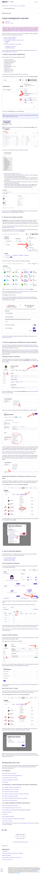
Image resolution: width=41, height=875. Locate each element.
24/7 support (4, 824)
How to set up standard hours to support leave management (13, 818)
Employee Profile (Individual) (9, 559)
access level (18, 33)
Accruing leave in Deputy (6, 812)
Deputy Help (7, 21)
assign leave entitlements (20, 684)
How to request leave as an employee (9, 773)
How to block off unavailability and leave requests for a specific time (14, 798)
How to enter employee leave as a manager (10, 789)
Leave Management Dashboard (10, 557)
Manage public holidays (6, 855)
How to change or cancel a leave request (9, 777)
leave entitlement (35, 391)
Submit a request (25, 841)
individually (7, 41)
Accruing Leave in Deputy (7, 337)
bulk (35, 345)
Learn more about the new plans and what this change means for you (24, 30)
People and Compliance (13, 5)
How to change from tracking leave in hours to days (11, 807)
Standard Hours (5, 453)
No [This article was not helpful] (23, 836)
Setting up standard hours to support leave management (12, 853)
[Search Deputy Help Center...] (20, 8)
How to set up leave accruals (9, 38)
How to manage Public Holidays (8, 816)
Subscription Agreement (35, 871)
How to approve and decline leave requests (10, 791)
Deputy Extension (11, 227)
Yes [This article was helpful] (17, 836)
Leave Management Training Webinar (26, 823)
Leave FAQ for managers (10, 47)
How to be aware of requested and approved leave (11, 787)
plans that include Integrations (17, 229)
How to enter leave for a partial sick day (9, 800)
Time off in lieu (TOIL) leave (7, 859)
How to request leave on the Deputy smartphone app (12, 775)
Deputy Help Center (5, 5)
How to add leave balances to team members (12, 44)
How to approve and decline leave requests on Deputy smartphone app (15, 793)
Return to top (5, 845)
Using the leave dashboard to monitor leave (10, 805)
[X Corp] (4, 830)
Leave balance (5, 814)
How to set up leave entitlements (10, 37)
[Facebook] (2, 830)
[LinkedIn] (5, 830)
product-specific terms (17, 872)
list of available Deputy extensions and (24, 291)
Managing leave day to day (10, 46)
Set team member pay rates (7, 809)
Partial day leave (5, 782)
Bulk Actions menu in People (9, 560)
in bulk (6, 42)
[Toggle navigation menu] (34, 1)
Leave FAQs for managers (7, 820)
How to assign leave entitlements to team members (13, 40)
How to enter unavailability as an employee (10, 779)
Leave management (22, 5)
